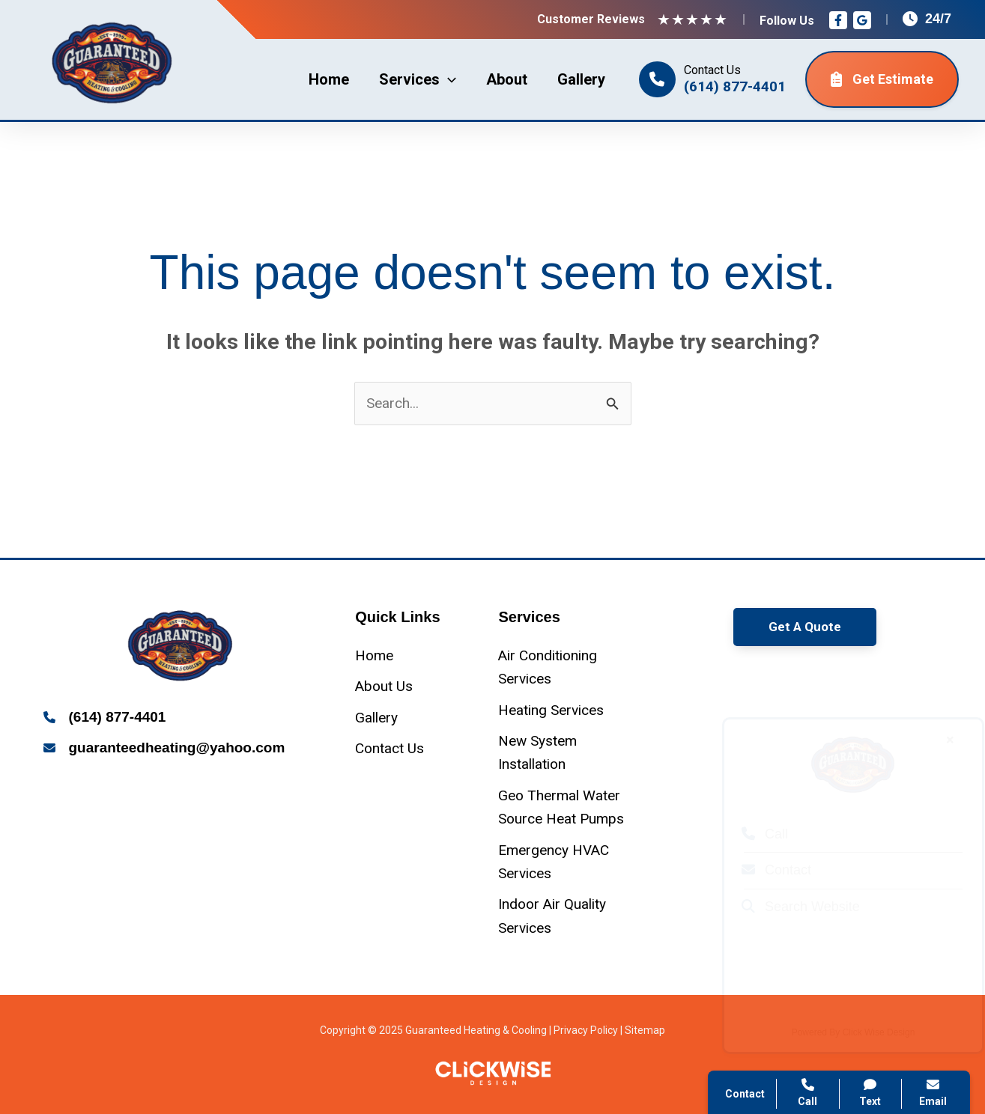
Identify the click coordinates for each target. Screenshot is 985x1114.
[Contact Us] (389, 748)
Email (933, 1092)
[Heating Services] (551, 710)
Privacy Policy (586, 1030)
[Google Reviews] (862, 20)
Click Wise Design (864, 1032)
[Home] (374, 655)
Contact (762, 869)
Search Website (786, 906)
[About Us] (384, 686)
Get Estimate (882, 79)
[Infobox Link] (180, 718)
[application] (448, 79)
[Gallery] (376, 717)
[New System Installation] (563, 752)
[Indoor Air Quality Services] (563, 916)
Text (871, 1092)
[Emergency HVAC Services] (563, 862)
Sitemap (645, 1030)
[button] (804, 627)
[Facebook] (838, 20)
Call (750, 834)
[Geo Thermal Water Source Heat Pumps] (563, 807)
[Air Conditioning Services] (563, 667)
